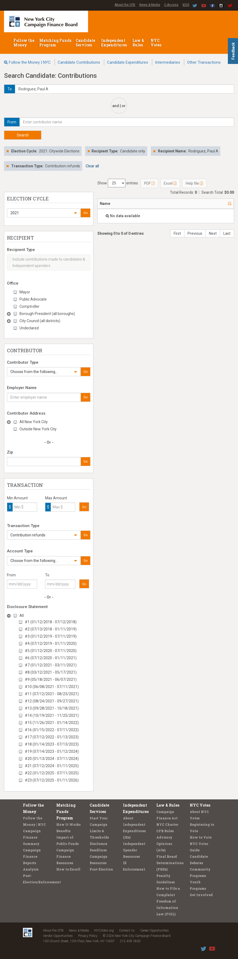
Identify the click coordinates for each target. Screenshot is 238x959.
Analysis (30, 869)
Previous (195, 233)
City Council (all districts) (39, 321)
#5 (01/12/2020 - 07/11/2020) (51, 651)
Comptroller (29, 306)
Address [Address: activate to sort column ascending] (131, 203)
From (11, 575)
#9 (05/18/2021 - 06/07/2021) (51, 679)
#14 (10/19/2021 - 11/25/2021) (52, 715)
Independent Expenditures (114, 42)
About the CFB (124, 5)
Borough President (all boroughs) (47, 313)
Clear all (92, 166)
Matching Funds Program (55, 42)
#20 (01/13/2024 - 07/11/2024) (52, 758)
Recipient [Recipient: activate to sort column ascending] (161, 203)
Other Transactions (204, 62)
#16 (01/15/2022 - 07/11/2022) (52, 730)
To (47, 575)
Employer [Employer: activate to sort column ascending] (192, 203)
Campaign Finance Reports (32, 856)
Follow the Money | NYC (30, 62)
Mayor (24, 292)
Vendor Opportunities (58, 936)
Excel (170, 183)
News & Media (149, 5)
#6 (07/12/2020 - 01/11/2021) (51, 658)
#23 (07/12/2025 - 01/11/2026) (52, 780)
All (21, 615)
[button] (44, 212)
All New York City (33, 422)
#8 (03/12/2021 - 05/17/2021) (51, 672)
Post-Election (101, 869)
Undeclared (29, 328)
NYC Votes (156, 42)
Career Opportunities (154, 930)
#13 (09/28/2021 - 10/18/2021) (52, 708)
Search (23, 135)
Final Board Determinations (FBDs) (170, 862)
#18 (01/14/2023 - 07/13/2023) (52, 744)
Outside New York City (38, 429)
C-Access (171, 5)
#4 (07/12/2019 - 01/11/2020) (51, 643)
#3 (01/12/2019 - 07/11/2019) (51, 636)
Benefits (63, 831)
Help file (194, 183)
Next (213, 233)
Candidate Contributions (79, 62)
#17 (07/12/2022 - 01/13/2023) (52, 737)
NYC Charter (167, 824)
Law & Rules (138, 42)
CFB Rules (165, 831)
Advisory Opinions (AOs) (164, 843)
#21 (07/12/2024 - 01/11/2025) (52, 766)
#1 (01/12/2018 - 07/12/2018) (51, 622)
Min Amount (17, 498)
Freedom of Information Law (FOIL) (167, 907)
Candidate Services (85, 42)
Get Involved (201, 895)
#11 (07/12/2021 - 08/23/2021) (52, 694)
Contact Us (127, 930)
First (177, 233)
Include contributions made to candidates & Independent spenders (46, 262)
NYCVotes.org (104, 930)
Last (227, 233)
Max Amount (56, 498)
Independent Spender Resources (134, 850)
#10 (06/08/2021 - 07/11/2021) (52, 687)
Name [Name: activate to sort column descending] (105, 203)
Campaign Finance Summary (32, 837)
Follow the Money (23, 42)
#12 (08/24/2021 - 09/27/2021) (52, 701)
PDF (149, 183)
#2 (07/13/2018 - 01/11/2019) (51, 629)
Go (86, 213)
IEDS (186, 5)
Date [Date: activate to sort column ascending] (219, 203)
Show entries (117, 183)
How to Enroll (68, 869)
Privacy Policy (87, 936)
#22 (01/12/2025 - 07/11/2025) (52, 773)
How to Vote (201, 837)
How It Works (68, 824)
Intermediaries (167, 62)
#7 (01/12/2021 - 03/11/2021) (51, 665)
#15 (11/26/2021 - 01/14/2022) (52, 723)
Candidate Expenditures (127, 62)
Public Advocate (33, 299)
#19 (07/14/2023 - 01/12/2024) (52, 751)
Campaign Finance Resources (65, 856)
